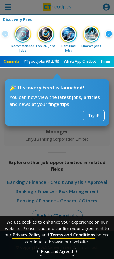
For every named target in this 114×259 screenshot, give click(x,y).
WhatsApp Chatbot (80, 61)
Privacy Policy (26, 235)
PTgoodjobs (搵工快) (41, 61)
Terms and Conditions (72, 235)
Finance (107, 61)
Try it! (93, 115)
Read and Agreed (57, 251)
